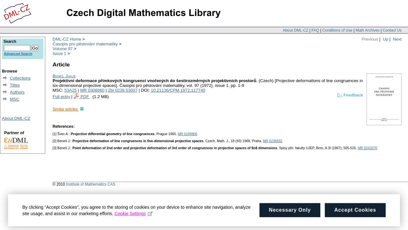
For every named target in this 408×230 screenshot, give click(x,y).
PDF (85, 96)
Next (397, 39)
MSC (14, 99)
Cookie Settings (133, 215)
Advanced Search (18, 54)
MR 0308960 (92, 90)
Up (385, 39)
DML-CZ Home (67, 39)
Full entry (61, 96)
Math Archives (367, 30)
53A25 (70, 90)
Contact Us (392, 30)
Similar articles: (65, 109)
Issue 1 (59, 53)
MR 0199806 (187, 134)
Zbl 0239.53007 (123, 90)
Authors (17, 92)
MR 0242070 (367, 148)
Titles (15, 85)
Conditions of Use (337, 30)
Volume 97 (63, 48)
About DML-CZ (295, 30)
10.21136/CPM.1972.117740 (178, 90)
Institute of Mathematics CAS (90, 184)
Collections (20, 78)
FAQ (315, 30)
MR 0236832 (272, 141)
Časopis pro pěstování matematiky (85, 44)
